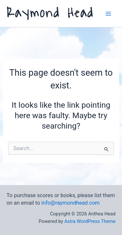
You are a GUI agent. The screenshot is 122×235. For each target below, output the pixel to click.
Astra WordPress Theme (89, 221)
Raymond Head (50, 13)
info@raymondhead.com (70, 203)
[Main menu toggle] (108, 13)
